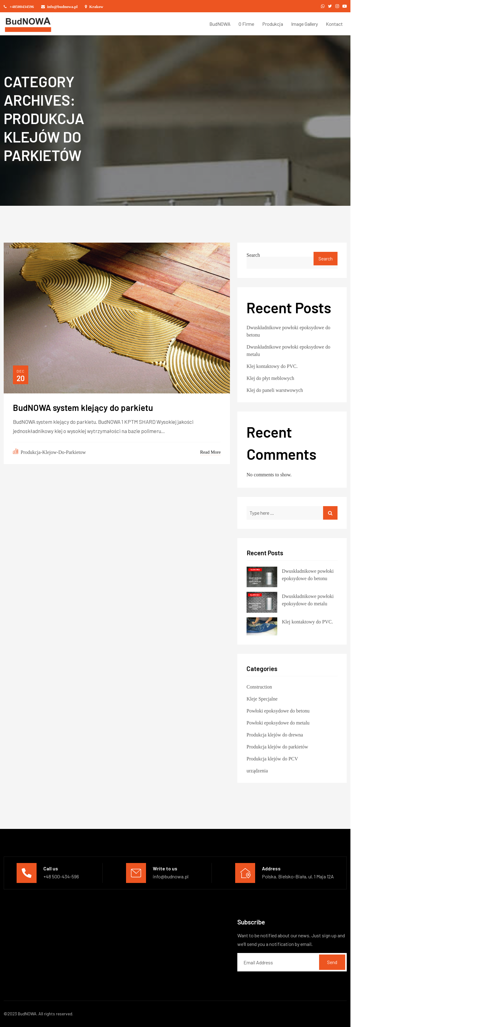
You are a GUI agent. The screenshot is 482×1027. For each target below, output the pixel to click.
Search (253, 254)
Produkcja (272, 24)
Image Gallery (304, 24)
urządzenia (257, 769)
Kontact (334, 24)
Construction (259, 686)
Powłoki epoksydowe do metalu (278, 722)
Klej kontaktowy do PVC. (272, 365)
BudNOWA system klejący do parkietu (83, 408)
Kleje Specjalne (262, 698)
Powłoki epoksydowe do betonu (278, 710)
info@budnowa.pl (59, 6)
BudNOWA (220, 24)
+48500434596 (19, 6)
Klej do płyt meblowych (270, 377)
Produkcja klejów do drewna (275, 734)
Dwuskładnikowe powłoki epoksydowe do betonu (288, 330)
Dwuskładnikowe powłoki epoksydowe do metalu (288, 350)
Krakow (94, 6)
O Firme (246, 24)
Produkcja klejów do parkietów (277, 746)
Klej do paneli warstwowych (275, 389)
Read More (210, 451)
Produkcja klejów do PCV (272, 758)
